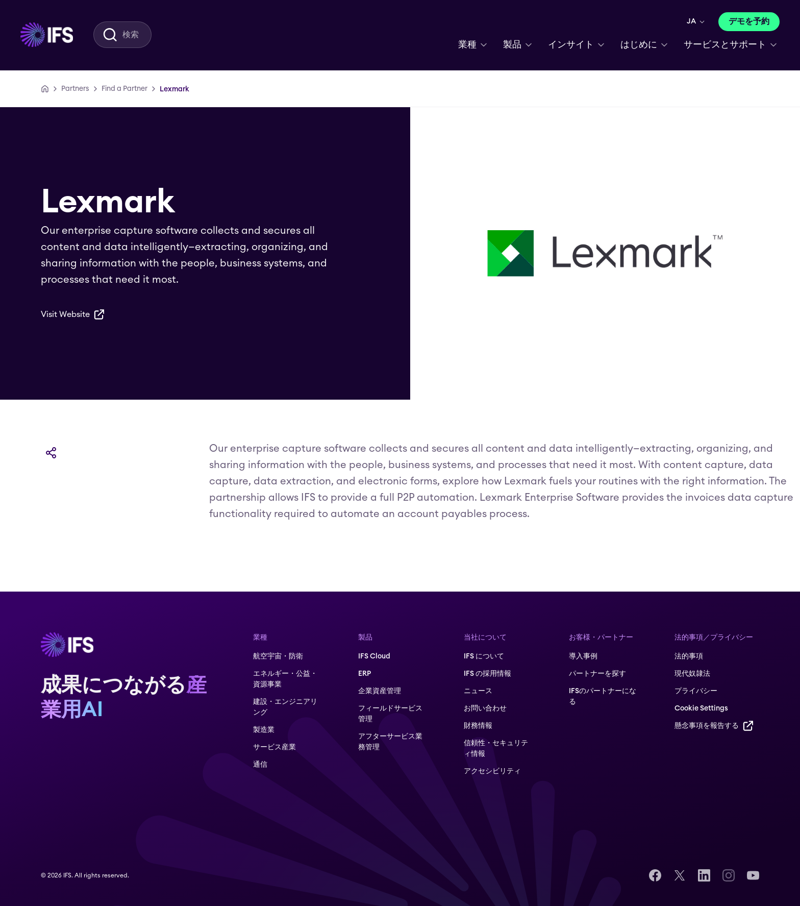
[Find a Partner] (124, 89)
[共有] (51, 453)
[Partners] (75, 89)
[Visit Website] (72, 314)
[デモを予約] (749, 21)
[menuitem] (46, 34)
